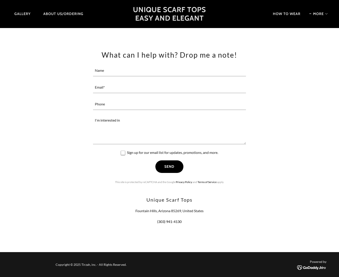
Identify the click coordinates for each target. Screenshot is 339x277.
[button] (318, 14)
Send (169, 166)
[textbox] (169, 70)
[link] (169, 19)
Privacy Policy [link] (184, 182)
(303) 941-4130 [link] (169, 221)
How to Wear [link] (286, 14)
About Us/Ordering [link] (63, 14)
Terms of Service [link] (207, 182)
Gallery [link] (22, 14)
